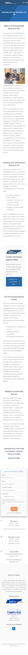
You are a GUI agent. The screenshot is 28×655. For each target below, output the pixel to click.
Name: (3, 475)
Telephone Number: (7, 487)
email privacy (18, 512)
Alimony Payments (13, 205)
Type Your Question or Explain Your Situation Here (14, 503)
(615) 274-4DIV (14, 458)
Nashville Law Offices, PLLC (17, 644)
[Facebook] (13, 628)
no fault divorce (19, 33)
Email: (3, 481)
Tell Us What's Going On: (8, 500)
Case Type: (5, 493)
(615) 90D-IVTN (14, 562)
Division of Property (13, 195)
